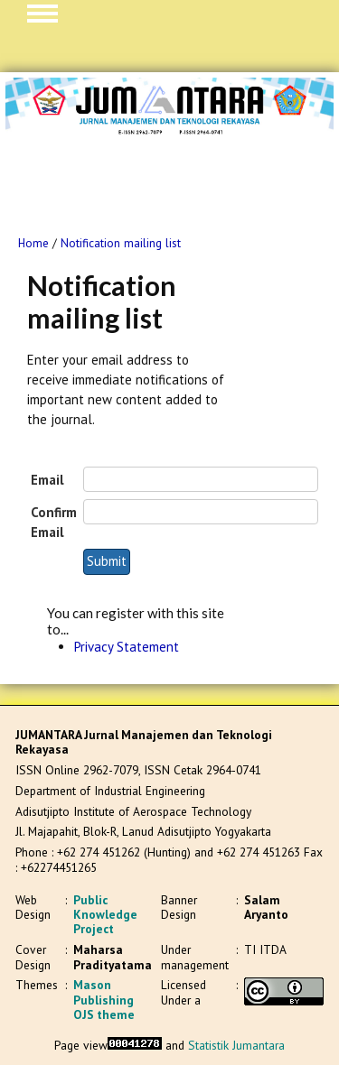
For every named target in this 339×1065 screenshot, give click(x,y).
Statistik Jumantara (236, 1045)
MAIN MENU (42, 14)
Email (47, 479)
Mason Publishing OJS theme (104, 999)
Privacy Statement (126, 646)
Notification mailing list (121, 243)
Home (33, 243)
